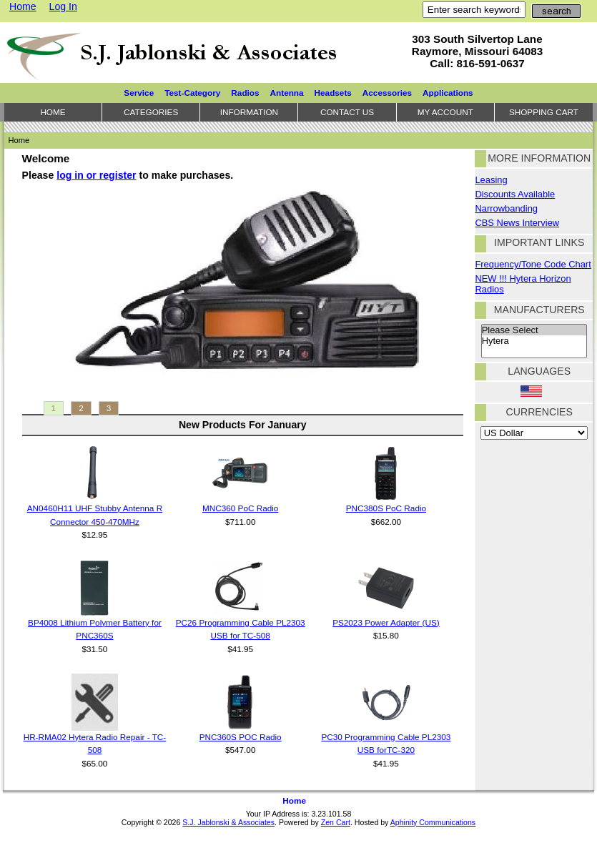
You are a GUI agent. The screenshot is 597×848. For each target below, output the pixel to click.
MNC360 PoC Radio (240, 508)
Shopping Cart (543, 112)
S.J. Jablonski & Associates (228, 822)
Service (139, 92)
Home (22, 6)
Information (249, 112)
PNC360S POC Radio (240, 736)
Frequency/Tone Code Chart (533, 264)
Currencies (539, 412)
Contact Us (347, 112)
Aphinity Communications (432, 822)
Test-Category (192, 92)
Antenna (287, 92)
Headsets (333, 92)
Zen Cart (335, 822)
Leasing (491, 179)
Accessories (387, 92)
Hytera (534, 341)
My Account (445, 112)
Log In (63, 6)
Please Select (534, 330)
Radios (245, 92)
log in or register (96, 175)
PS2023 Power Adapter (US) (386, 622)
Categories (151, 112)
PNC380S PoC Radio (386, 508)
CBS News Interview (517, 222)
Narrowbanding (506, 208)
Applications (448, 92)
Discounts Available (515, 194)
